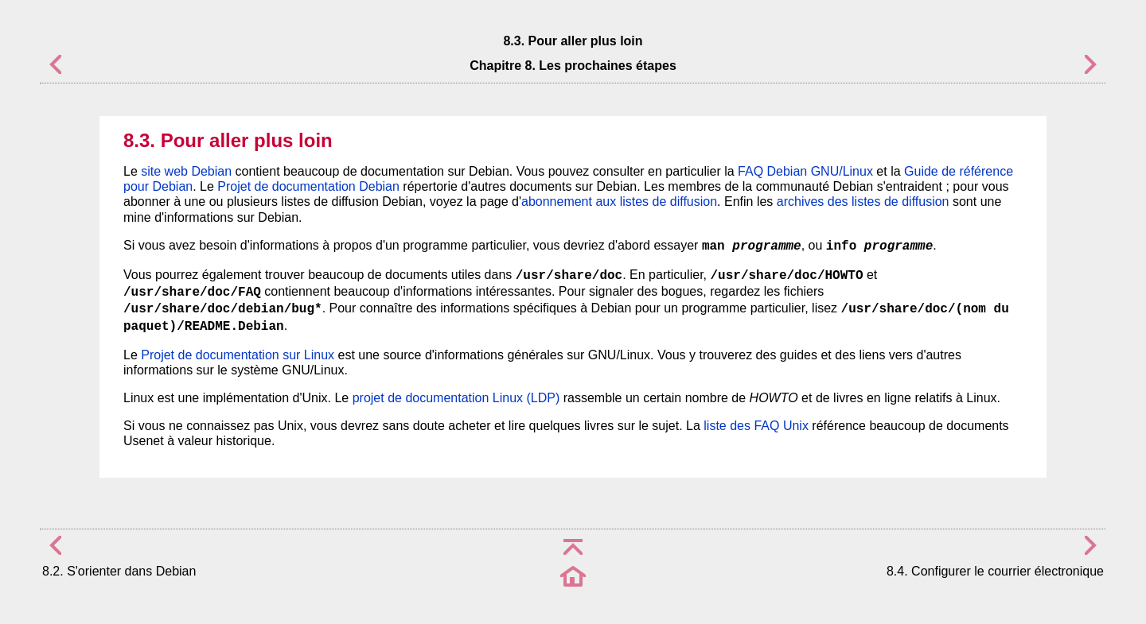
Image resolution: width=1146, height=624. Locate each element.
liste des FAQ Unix (756, 425)
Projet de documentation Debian (308, 186)
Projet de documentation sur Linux (237, 355)
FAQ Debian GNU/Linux (805, 171)
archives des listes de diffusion (863, 201)
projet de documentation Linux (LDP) (456, 398)
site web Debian (186, 171)
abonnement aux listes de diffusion (619, 201)
